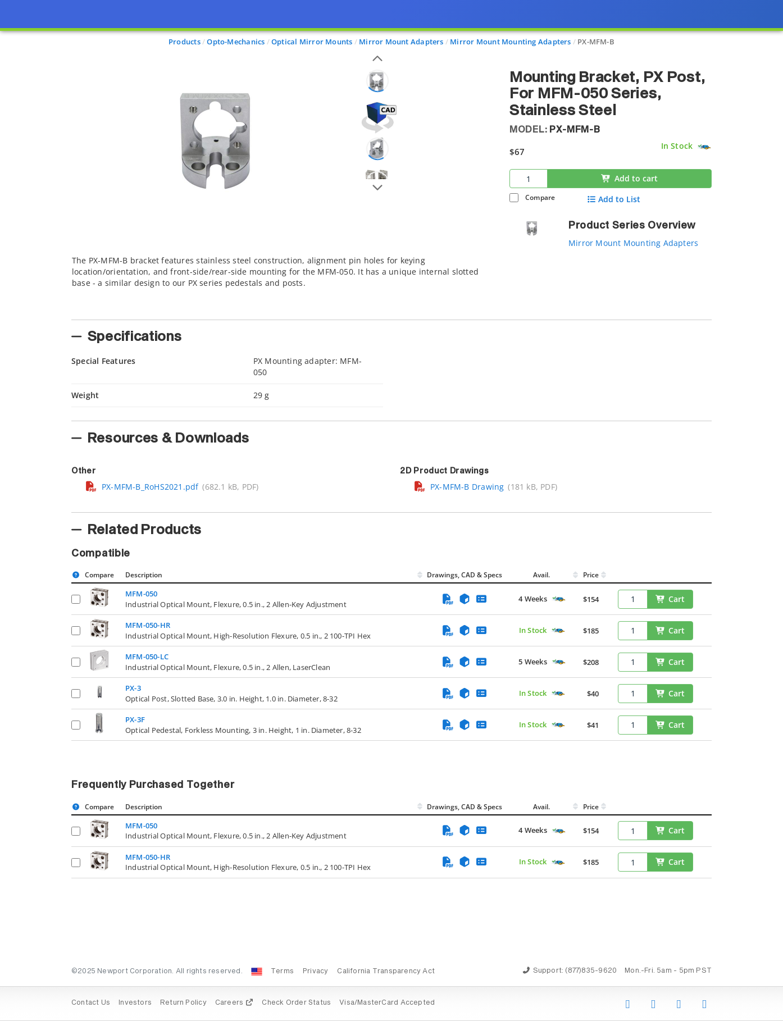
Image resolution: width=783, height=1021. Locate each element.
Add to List (613, 199)
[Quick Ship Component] (704, 147)
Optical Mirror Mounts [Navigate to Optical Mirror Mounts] (311, 42)
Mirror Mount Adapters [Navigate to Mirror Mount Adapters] (401, 42)
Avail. (542, 575)
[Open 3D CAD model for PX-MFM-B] (377, 118)
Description (143, 575)
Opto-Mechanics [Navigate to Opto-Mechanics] (236, 42)
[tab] (282, 284)
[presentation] (391, 510)
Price (591, 575)
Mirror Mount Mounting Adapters (633, 243)
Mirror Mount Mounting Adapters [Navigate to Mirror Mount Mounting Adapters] (510, 42)
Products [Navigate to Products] (185, 42)
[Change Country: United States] (256, 971)
